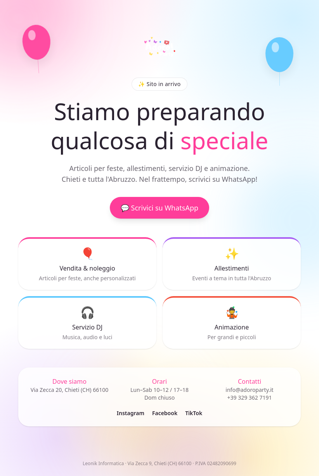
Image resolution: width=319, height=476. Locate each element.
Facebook (164, 413)
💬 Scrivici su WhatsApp (159, 208)
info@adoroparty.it (249, 389)
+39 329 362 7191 (249, 397)
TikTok (193, 413)
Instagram (130, 413)
